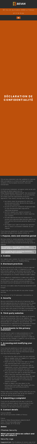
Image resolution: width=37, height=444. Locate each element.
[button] (19, 17)
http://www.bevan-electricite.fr (12, 193)
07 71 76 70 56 (18, 13)
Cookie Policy (24, 261)
